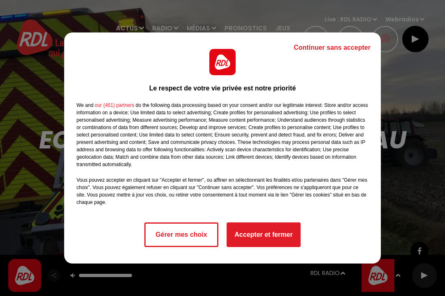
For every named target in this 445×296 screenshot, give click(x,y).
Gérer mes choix (181, 234)
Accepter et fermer (263, 234)
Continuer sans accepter (332, 47)
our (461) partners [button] (114, 105)
